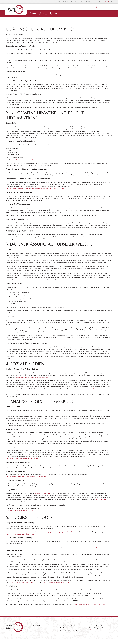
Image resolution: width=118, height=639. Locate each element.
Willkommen (34, 7)
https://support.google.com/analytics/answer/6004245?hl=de (26, 476)
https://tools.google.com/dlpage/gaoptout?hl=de (22, 458)
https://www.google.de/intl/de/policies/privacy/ (90, 604)
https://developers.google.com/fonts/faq (60, 532)
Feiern (64, 7)
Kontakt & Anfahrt (86, 7)
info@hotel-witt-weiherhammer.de (22, 160)
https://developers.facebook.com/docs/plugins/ (32, 377)
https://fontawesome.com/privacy (90, 547)
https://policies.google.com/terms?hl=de (55, 582)
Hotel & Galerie (46, 7)
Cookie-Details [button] (105, 2)
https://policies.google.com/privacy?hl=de (20, 510)
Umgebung (73, 7)
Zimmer (57, 7)
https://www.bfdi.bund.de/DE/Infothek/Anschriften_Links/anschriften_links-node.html (35, 188)
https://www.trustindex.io (43, 493)
